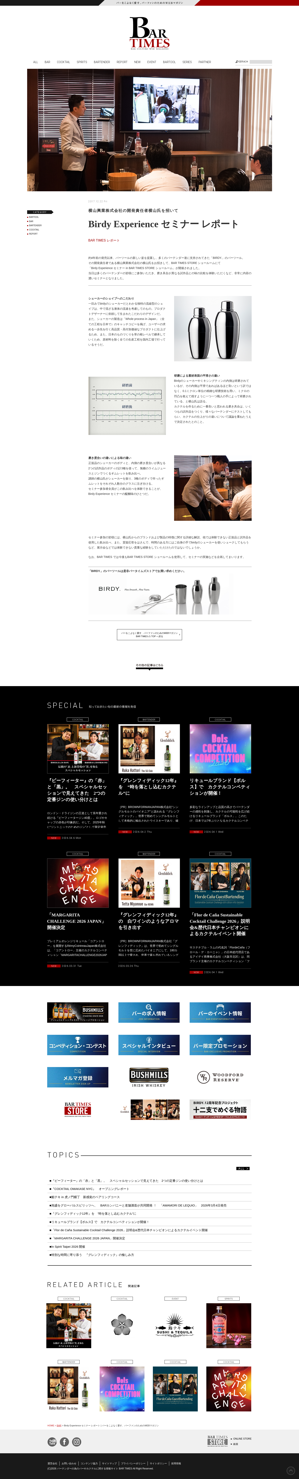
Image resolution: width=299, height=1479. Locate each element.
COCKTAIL (63, 61)
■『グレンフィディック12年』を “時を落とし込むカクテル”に (93, 1213)
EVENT (151, 61)
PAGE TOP (291, 1471)
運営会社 (52, 1463)
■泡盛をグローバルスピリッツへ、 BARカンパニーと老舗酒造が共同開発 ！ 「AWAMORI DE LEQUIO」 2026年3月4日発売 (138, 1205)
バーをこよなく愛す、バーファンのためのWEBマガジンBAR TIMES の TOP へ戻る (149, 635)
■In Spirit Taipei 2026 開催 (67, 1246)
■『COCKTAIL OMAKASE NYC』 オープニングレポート (90, 1189)
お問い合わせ (69, 1463)
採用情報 (176, 1463)
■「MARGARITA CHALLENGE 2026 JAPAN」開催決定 (87, 1238)
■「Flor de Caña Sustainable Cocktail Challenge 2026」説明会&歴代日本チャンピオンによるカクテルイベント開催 (129, 1230)
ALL (35, 61)
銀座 (235, 1444)
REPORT (122, 61)
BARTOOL (169, 61)
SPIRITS (82, 61)
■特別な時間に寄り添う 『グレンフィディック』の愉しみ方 (92, 1254)
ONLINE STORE (242, 1438)
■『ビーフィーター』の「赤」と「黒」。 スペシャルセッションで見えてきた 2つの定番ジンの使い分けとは (126, 1180)
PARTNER (205, 61)
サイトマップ (109, 1463)
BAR (47, 61)
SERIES (187, 61)
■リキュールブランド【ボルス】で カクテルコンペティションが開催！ (99, 1222)
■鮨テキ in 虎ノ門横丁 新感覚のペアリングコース (85, 1197)
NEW (137, 61)
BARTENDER (102, 61)
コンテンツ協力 (89, 1463)
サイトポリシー (158, 1463)
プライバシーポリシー (133, 1463)
